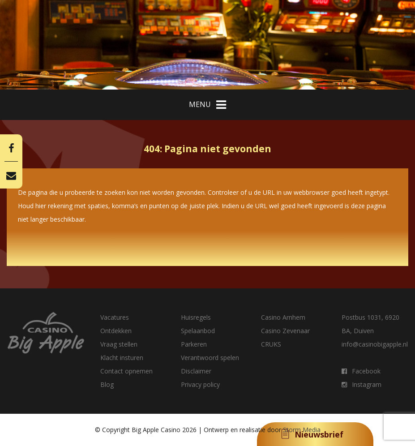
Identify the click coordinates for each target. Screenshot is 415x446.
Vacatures (114, 317)
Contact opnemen (126, 371)
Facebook (361, 371)
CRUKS (271, 344)
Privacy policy (200, 384)
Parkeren (194, 344)
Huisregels (196, 317)
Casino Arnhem (283, 317)
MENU (207, 105)
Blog (107, 384)
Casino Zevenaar (285, 330)
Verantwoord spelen (210, 357)
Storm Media (302, 429)
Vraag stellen (118, 344)
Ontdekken (116, 330)
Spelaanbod (198, 330)
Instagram (361, 384)
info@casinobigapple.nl (375, 344)
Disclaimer (196, 371)
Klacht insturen (121, 357)
